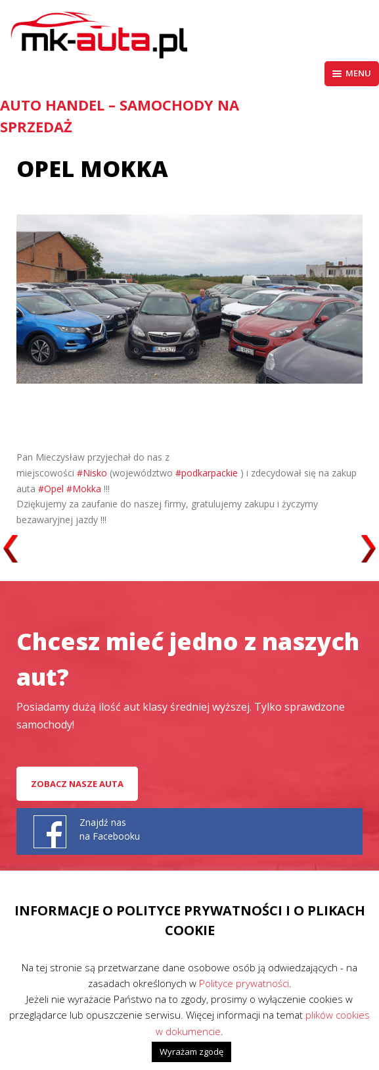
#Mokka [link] (83, 488)
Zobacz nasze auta (77, 784)
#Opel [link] (51, 488)
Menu (351, 73)
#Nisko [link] (92, 473)
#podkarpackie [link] (206, 473)
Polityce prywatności (244, 983)
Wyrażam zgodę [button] (191, 1051)
